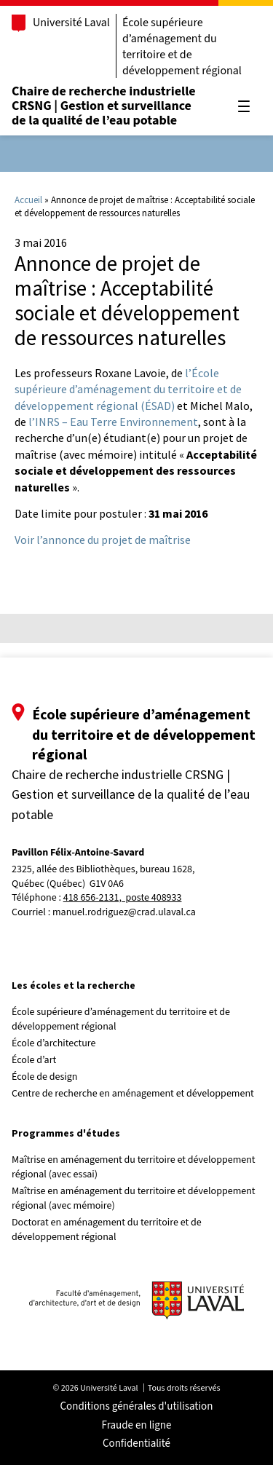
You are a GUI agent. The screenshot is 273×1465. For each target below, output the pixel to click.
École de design (44, 1077)
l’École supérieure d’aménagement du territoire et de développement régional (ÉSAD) (128, 389)
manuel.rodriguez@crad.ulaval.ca (124, 912)
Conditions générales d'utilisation (136, 1406)
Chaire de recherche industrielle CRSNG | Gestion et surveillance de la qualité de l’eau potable (104, 106)
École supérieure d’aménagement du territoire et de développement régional (182, 47)
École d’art (34, 1060)
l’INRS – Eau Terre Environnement (113, 421)
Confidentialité (136, 1443)
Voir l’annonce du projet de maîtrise (103, 539)
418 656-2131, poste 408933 (122, 898)
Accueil (28, 200)
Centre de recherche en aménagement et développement (133, 1093)
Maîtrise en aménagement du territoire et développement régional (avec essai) (134, 1167)
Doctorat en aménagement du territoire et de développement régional (107, 1229)
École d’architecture (54, 1043)
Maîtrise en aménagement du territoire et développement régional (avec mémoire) (134, 1198)
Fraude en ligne (137, 1425)
